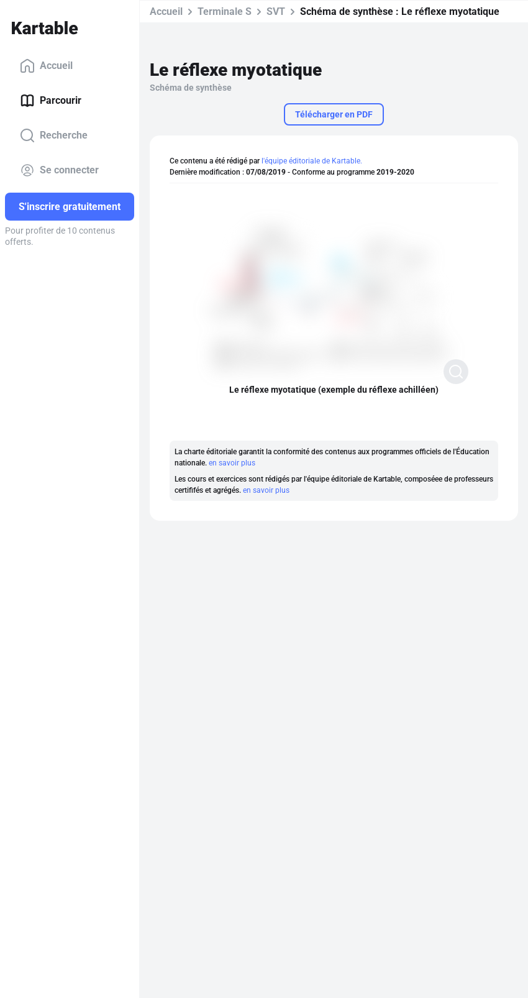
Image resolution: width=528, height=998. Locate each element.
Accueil (46, 65)
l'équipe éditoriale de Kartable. (312, 161)
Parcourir (50, 100)
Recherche (54, 135)
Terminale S (225, 11)
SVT (275, 11)
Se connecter (59, 170)
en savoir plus (232, 463)
